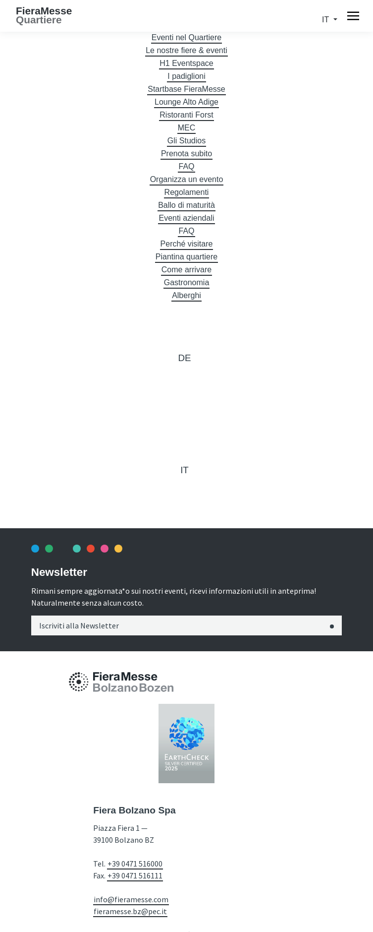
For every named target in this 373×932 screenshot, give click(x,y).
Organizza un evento (186, 179)
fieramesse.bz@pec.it (130, 911)
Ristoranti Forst (186, 115)
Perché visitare (186, 244)
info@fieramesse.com (131, 899)
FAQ (186, 166)
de (184, 358)
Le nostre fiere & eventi (186, 50)
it (326, 19)
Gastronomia (187, 282)
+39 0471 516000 (134, 864)
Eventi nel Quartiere (186, 37)
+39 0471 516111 (134, 875)
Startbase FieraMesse (186, 89)
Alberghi (186, 295)
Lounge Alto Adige (186, 102)
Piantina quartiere (186, 256)
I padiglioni (186, 76)
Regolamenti (186, 192)
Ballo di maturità (186, 205)
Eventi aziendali (186, 218)
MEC (187, 128)
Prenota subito (186, 153)
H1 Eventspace (186, 63)
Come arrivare (186, 269)
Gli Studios (186, 140)
